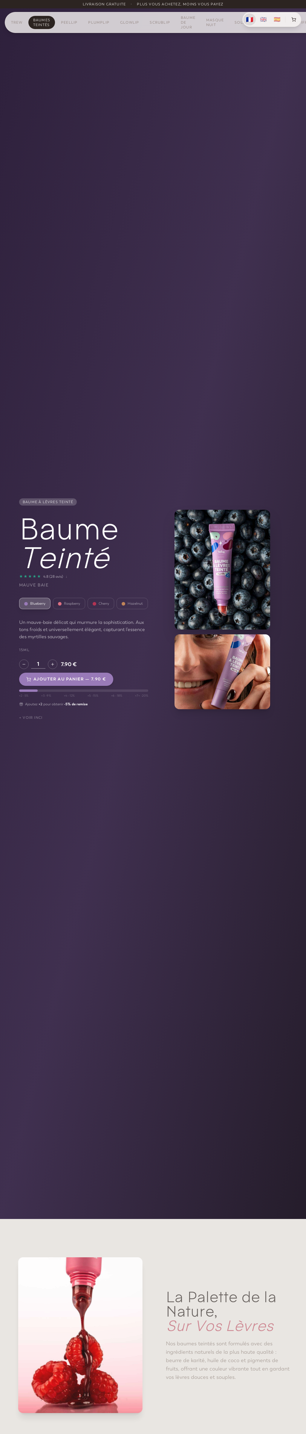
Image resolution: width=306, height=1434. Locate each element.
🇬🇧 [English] (263, 19)
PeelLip (69, 22)
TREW (16, 22)
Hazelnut (132, 603)
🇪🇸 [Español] (277, 19)
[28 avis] (43, 577)
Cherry (101, 603)
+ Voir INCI (30, 718)
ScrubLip (160, 22)
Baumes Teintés (41, 22)
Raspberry (69, 603)
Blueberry (34, 603)
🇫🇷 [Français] (249, 19)
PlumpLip (98, 22)
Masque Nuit (215, 22)
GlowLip (129, 22)
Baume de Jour (188, 22)
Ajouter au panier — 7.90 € (66, 679)
